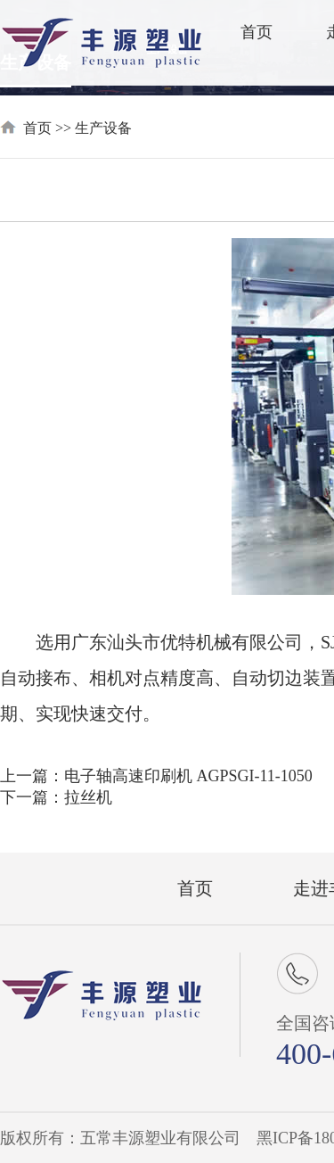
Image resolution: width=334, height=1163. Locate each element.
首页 (256, 32)
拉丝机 (88, 797)
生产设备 (103, 128)
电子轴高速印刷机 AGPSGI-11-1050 (188, 776)
